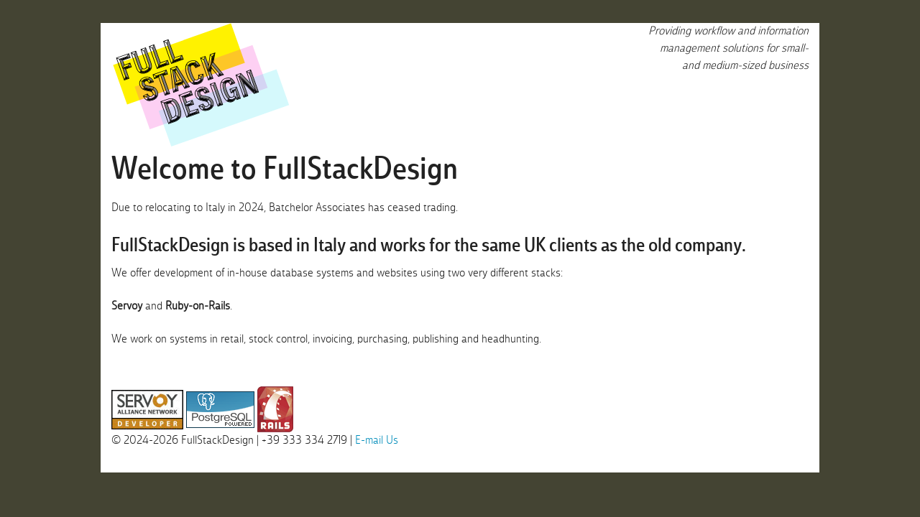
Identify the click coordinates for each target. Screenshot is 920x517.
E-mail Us (376, 441)
